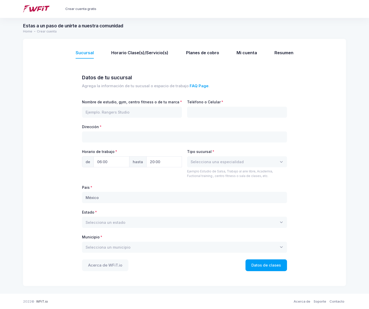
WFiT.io (42, 301)
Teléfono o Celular (204, 102)
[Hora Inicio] (111, 162)
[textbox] (217, 161)
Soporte (320, 301)
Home (27, 31)
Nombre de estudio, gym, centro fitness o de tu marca (130, 102)
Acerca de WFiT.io (105, 265)
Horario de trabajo (98, 151)
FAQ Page (199, 86)
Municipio (91, 237)
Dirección (90, 127)
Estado (88, 212)
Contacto (337, 301)
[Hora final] (164, 162)
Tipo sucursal (199, 151)
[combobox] (237, 162)
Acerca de (302, 301)
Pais (86, 187)
